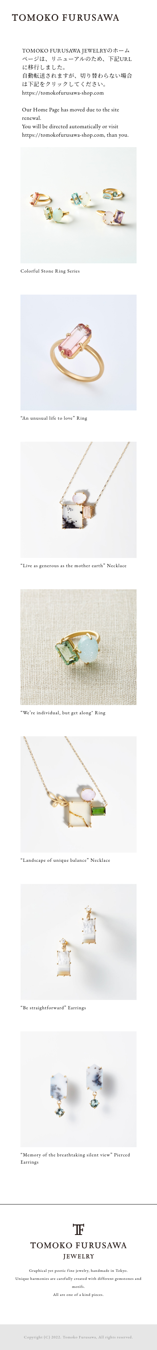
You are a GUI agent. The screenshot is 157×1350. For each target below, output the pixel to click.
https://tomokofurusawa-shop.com (63, 92)
